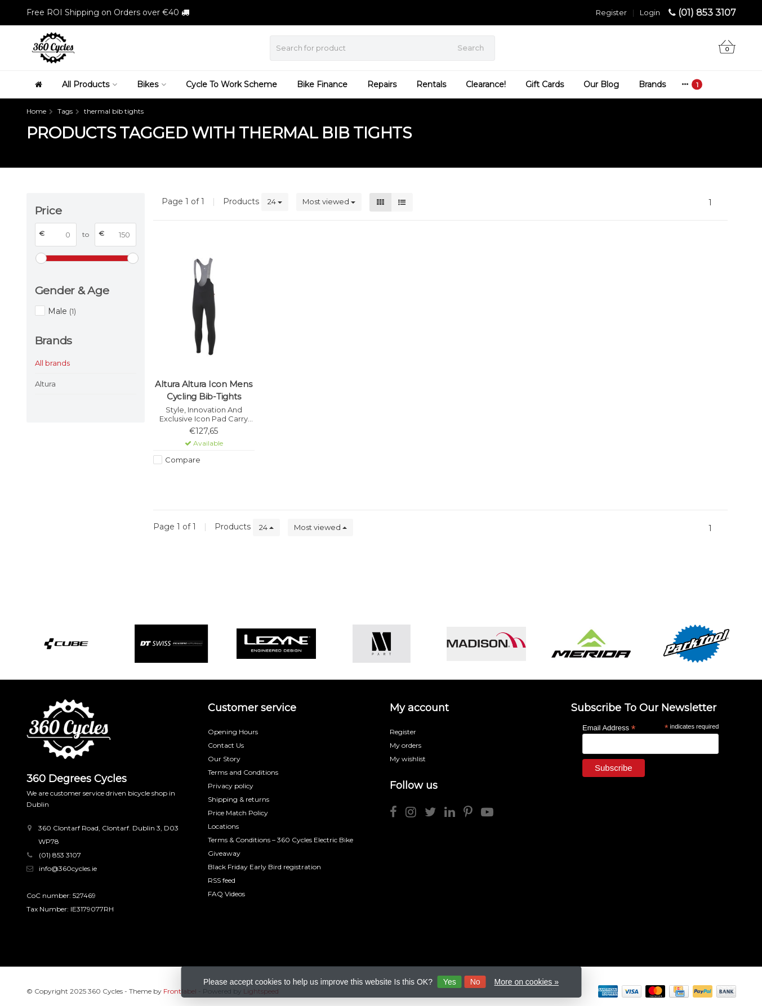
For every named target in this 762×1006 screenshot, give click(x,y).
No (475, 981)
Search (470, 47)
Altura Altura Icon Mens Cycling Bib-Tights (203, 390)
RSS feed (221, 880)
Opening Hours (233, 731)
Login (650, 12)
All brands (52, 362)
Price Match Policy (238, 813)
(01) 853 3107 (707, 12)
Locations (223, 826)
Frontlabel (180, 991)
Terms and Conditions (243, 772)
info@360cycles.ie (68, 868)
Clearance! (486, 84)
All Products (89, 84)
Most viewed (328, 201)
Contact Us (226, 745)
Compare (182, 459)
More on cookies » (526, 981)
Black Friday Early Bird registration (264, 867)
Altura (45, 383)
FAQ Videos (226, 894)
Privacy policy (230, 786)
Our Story (224, 758)
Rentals (431, 84)
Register (611, 12)
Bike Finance (322, 84)
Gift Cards (544, 84)
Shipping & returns (238, 799)
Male (62, 311)
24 (275, 201)
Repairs (381, 84)
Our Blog (601, 84)
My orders (405, 745)
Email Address (608, 727)
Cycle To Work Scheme (231, 84)
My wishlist (408, 758)
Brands (652, 84)
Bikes (151, 84)
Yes (449, 981)
